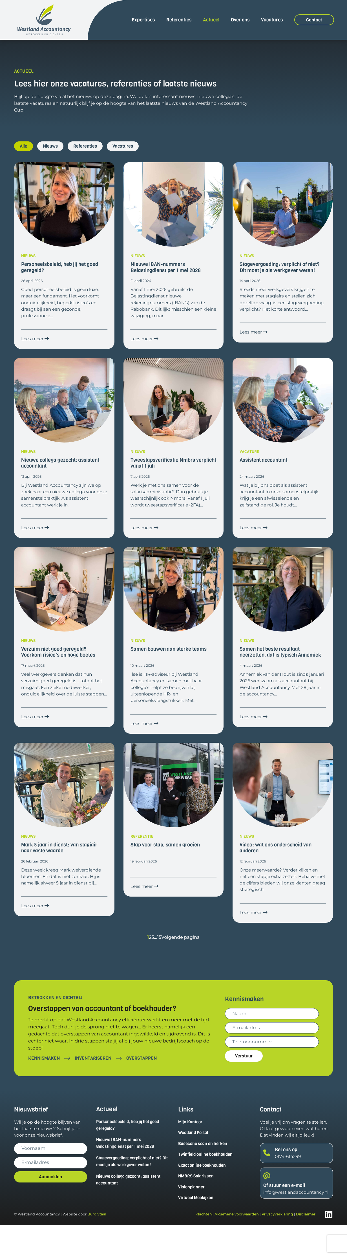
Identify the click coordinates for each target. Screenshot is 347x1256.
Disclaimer (305, 1245)
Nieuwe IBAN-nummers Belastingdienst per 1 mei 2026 (127, 1172)
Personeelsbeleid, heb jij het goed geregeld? (130, 1154)
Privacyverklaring (277, 1245)
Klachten (203, 1245)
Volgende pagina (180, 966)
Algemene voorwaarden (237, 1245)
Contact (314, 20)
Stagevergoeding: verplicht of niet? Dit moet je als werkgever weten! (131, 1190)
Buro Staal (96, 1245)
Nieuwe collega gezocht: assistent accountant (131, 1209)
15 (158, 966)
